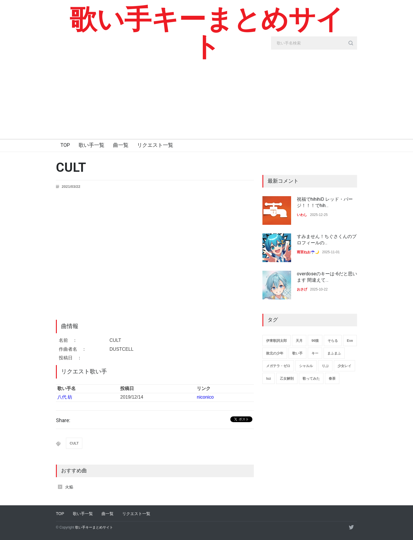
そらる (333, 341)
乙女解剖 (287, 379)
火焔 (69, 487)
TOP (65, 145)
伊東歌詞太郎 (276, 341)
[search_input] (314, 43)
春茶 (332, 379)
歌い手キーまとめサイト (207, 33)
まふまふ (334, 353)
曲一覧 (120, 145)
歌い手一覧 (91, 145)
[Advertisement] (206, 96)
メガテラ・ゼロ (278, 366)
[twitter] (351, 527)
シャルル (306, 366)
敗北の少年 (274, 353)
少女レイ (344, 366)
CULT (74, 443)
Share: (63, 420)
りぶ (325, 366)
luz (268, 379)
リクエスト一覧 (155, 145)
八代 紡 (64, 397)
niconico (205, 397)
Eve (350, 341)
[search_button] (350, 43)
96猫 (315, 341)
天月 (299, 341)
